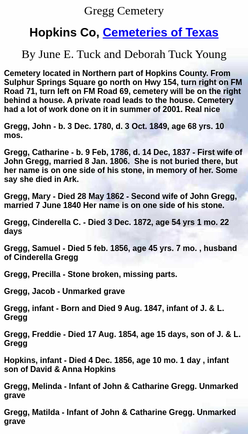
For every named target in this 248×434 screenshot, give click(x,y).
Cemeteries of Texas (161, 32)
